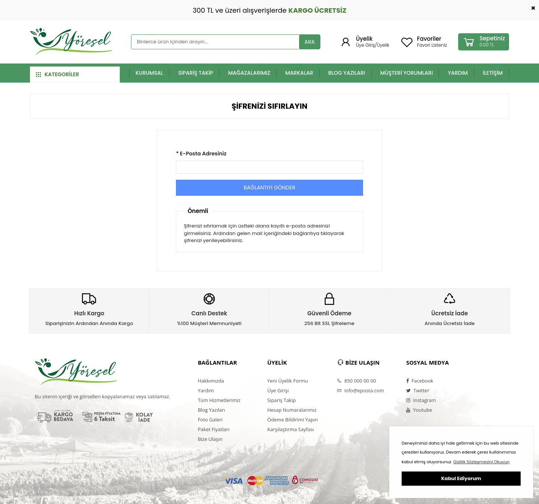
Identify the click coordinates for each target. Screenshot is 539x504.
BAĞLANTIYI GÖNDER (269, 187)
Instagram (421, 400)
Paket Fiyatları (213, 429)
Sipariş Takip (281, 400)
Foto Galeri (210, 420)
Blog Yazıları (211, 410)
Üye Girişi (278, 390)
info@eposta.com (360, 390)
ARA (310, 42)
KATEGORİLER (57, 74)
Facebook (419, 381)
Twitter (417, 390)
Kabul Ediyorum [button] (461, 478)
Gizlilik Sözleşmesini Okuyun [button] (481, 462)
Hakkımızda (211, 381)
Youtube (419, 410)
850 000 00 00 (356, 381)
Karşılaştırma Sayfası (290, 429)
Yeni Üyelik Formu (287, 381)
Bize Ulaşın (210, 439)
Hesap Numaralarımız (292, 410)
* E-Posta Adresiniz (201, 153)
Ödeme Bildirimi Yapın (292, 420)
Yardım (206, 390)
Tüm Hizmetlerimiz (219, 400)
